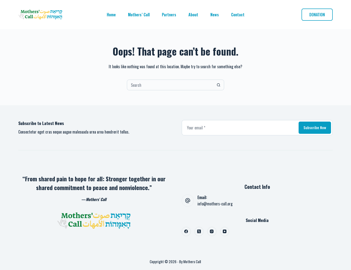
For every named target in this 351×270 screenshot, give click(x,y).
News (214, 15)
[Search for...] (170, 84)
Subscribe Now (314, 127)
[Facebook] (186, 231)
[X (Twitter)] (199, 231)
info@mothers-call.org (215, 204)
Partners (169, 15)
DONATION (317, 15)
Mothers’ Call (139, 15)
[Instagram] (211, 231)
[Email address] (239, 128)
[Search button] (218, 84)
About (193, 15)
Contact (237, 15)
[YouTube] (224, 231)
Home (111, 15)
